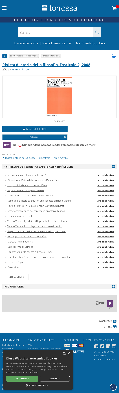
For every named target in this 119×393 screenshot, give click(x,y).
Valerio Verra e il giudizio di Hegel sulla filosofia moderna (37, 221)
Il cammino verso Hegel (19, 216)
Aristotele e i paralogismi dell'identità (26, 175)
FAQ (30, 345)
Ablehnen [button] (54, 378)
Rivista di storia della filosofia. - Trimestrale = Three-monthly (35, 157)
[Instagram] (114, 347)
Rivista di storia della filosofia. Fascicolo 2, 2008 (46, 64)
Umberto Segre (15, 262)
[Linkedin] (108, 347)
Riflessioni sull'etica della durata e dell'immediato (33, 180)
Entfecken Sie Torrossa (13, 345)
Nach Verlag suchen (90, 43)
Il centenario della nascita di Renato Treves (30, 251)
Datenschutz (8, 348)
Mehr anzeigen (16, 276)
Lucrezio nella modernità (20, 241)
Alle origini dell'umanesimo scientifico (26, 236)
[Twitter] (102, 347)
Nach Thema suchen (57, 43)
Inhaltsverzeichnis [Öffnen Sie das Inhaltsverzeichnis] (35, 129)
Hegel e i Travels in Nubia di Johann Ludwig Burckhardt (35, 205)
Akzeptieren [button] (22, 378)
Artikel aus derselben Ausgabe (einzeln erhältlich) (38, 166)
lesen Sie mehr (86, 145)
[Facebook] (96, 347)
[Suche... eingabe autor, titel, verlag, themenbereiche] (59, 32)
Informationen (14, 286)
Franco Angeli (21, 69)
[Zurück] (4, 56)
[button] (97, 32)
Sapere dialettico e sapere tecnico (25, 190)
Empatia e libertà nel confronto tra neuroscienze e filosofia (38, 256)
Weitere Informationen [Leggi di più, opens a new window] (28, 372)
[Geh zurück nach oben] (113, 387)
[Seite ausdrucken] (114, 55)
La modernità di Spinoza (20, 246)
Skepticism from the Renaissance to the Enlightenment (36, 231)
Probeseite (47, 137)
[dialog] (38, 370)
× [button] (68, 353)
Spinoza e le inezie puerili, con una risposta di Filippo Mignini (39, 200)
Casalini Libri (100, 355)
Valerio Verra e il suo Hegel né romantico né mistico (34, 226)
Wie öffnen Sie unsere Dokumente (44, 348)
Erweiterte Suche (26, 43)
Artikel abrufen (105, 175)
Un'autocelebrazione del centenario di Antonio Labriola (36, 210)
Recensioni (13, 267)
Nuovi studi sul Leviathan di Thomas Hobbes (30, 195)
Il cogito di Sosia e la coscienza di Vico (27, 185)
